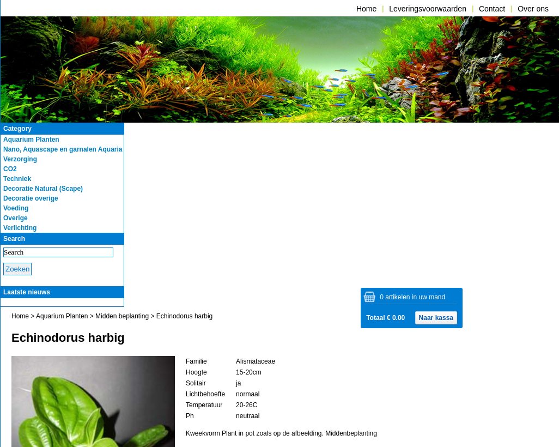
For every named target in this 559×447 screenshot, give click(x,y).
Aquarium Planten (62, 316)
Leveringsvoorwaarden (427, 8)
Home (366, 8)
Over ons (533, 8)
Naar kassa (436, 318)
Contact (492, 8)
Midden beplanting (122, 316)
